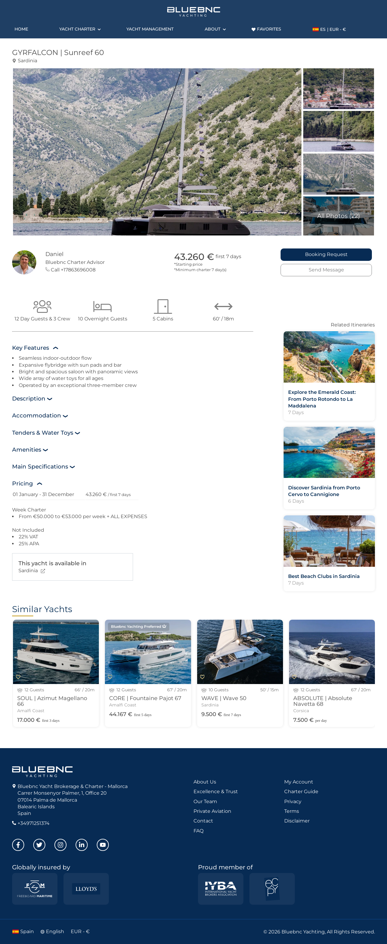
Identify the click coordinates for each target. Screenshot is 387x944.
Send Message (326, 270)
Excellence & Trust (216, 791)
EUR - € (80, 931)
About (212, 29)
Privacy (292, 801)
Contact (203, 821)
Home (21, 29)
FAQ (198, 831)
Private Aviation (212, 811)
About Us (205, 782)
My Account (298, 782)
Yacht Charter (77, 29)
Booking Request (326, 254)
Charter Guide (301, 791)
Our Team (205, 801)
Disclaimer (297, 821)
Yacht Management (150, 29)
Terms (291, 811)
